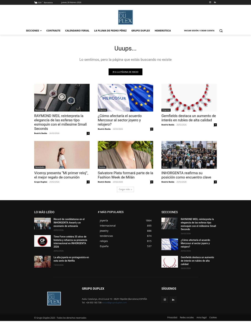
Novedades (39, 111)
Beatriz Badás (40, 134)
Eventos (102, 168)
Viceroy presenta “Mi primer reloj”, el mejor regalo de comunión (61, 176)
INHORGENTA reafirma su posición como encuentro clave (186, 176)
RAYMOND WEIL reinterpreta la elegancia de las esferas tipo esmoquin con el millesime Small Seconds (60, 123)
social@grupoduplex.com (115, 303)
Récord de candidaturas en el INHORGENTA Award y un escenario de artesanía (69, 223)
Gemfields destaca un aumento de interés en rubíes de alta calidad (188, 119)
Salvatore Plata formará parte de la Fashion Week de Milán (125, 176)
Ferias (164, 168)
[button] (221, 31)
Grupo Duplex (40, 183)
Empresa (102, 111)
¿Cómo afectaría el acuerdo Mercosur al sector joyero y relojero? (120, 121)
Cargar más (125, 190)
